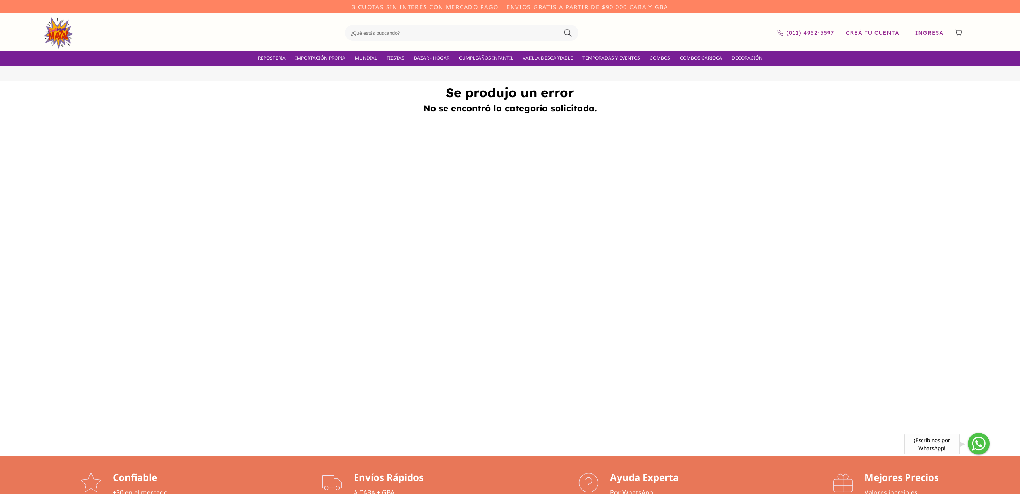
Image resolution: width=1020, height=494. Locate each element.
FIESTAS (395, 58)
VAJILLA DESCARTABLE (548, 58)
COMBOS (660, 58)
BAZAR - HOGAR (431, 58)
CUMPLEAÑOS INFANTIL (486, 58)
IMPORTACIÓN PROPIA (320, 58)
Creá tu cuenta (872, 33)
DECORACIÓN (747, 58)
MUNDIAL (366, 58)
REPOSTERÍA (272, 58)
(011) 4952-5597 (805, 32)
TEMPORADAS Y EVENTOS (611, 58)
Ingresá (929, 33)
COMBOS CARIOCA (701, 58)
